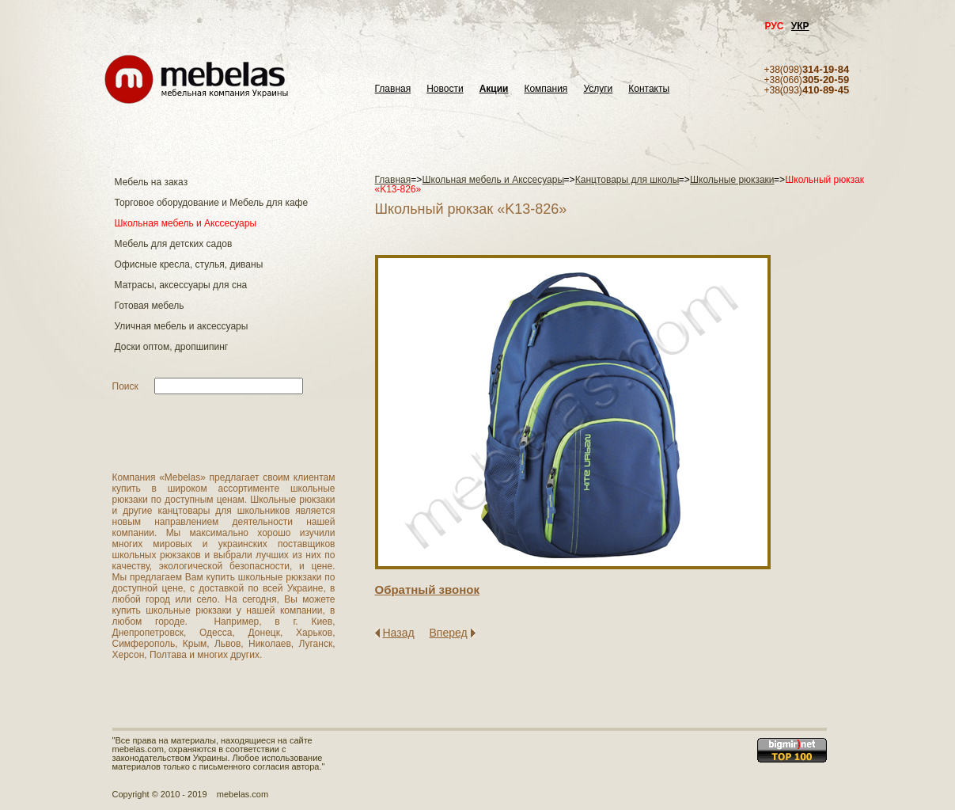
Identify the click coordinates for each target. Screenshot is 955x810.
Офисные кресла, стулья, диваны (189, 264)
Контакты (648, 89)
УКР (800, 26)
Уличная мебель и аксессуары (181, 326)
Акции (494, 89)
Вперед (449, 632)
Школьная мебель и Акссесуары (186, 223)
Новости (444, 89)
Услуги (597, 89)
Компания (545, 89)
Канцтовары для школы (627, 179)
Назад (399, 632)
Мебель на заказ (151, 182)
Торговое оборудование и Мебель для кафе (212, 202)
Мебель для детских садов (174, 243)
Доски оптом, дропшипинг (172, 346)
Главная (393, 89)
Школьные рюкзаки (732, 179)
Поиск (125, 386)
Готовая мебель (149, 305)
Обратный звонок (427, 589)
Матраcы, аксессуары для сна (181, 285)
